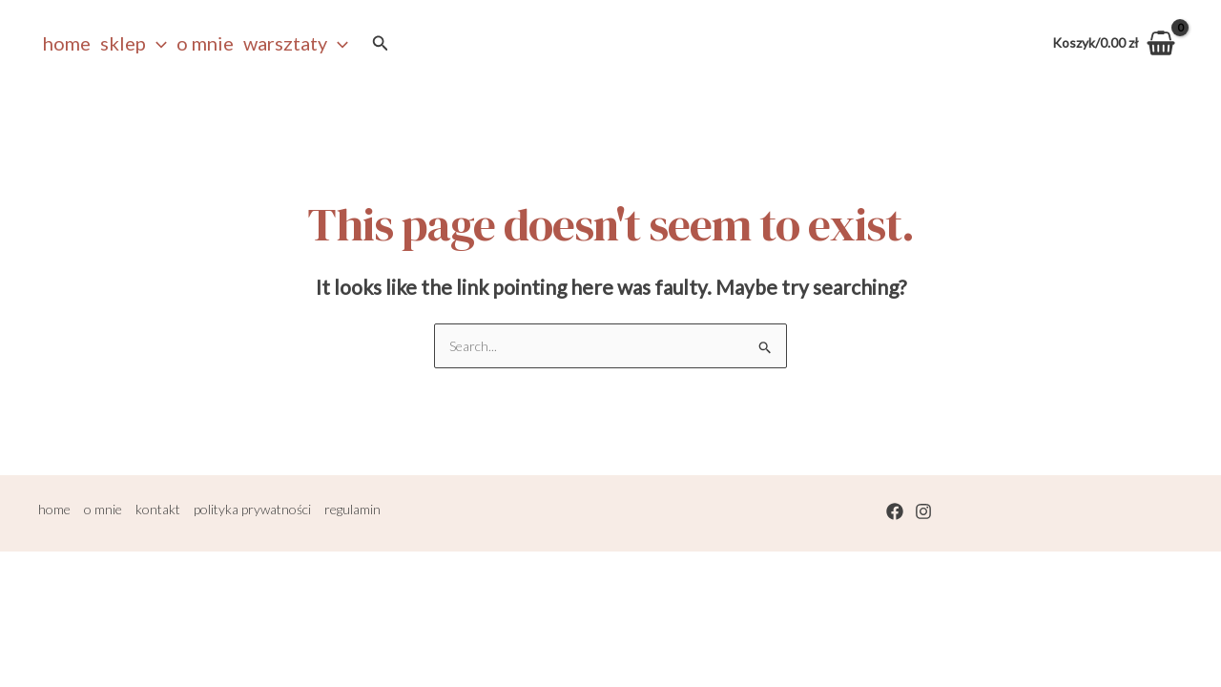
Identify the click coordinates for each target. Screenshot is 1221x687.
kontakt (157, 509)
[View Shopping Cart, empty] (1114, 43)
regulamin (352, 509)
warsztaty (295, 43)
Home (67, 42)
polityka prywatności (252, 509)
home (54, 509)
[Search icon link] (380, 43)
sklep (133, 43)
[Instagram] (923, 511)
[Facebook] (894, 511)
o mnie (205, 42)
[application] (156, 43)
